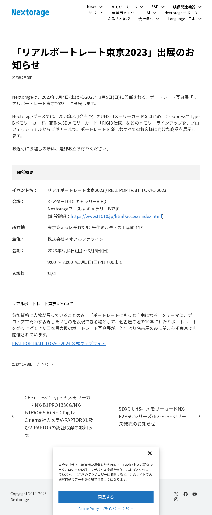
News (92, 6)
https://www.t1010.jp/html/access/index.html (116, 216)
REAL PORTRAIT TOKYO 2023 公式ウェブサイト (59, 343)
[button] (150, 454)
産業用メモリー (125, 12)
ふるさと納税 (119, 18)
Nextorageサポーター (183, 12)
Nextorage (19, 499)
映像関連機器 (184, 6)
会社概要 (145, 18)
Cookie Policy (88, 508)
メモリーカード (124, 6)
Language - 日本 (182, 18)
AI (148, 12)
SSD (155, 6)
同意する (106, 497)
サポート (96, 12)
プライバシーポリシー (117, 508)
